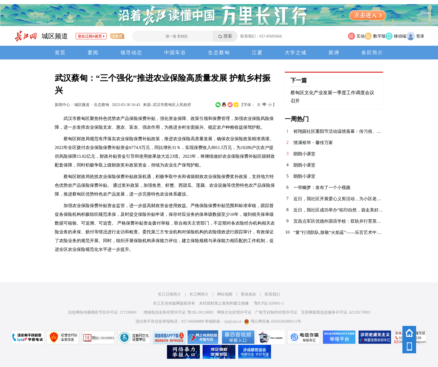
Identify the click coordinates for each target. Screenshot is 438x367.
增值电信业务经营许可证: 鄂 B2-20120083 (178, 312)
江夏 (257, 52)
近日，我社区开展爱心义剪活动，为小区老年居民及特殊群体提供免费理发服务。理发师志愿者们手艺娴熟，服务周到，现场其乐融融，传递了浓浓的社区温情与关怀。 (338, 198)
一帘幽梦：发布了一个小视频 (321, 187)
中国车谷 (175, 52)
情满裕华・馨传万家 (313, 142)
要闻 (93, 52)
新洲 (333, 52)
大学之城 (296, 52)
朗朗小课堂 (304, 153)
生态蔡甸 (219, 52)
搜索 (227, 36)
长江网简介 (199, 294)
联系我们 (272, 294)
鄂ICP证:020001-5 (268, 303)
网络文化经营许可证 (234, 312)
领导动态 (131, 52)
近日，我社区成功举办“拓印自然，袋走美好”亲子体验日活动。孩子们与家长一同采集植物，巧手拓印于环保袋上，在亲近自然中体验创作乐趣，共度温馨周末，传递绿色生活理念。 (338, 210)
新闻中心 (62, 104)
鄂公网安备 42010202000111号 (272, 321)
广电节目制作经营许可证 (276, 312)
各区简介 (372, 52)
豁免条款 (248, 294)
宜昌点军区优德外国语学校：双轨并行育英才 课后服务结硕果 (338, 221)
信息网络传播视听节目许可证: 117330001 (102, 312)
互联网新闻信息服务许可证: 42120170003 (335, 312)
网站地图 (224, 294)
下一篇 (298, 80)
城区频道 (55, 36)
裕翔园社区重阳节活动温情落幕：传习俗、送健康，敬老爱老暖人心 (338, 131)
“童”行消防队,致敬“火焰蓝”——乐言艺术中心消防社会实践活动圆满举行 (338, 232)
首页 (60, 52)
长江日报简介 (169, 294)
